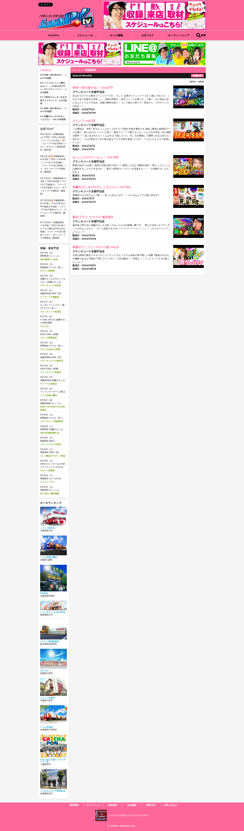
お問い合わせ (170, 805)
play (182, 109)
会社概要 (131, 805)
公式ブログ (147, 35)
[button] (161, 62)
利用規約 (112, 805)
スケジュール (85, 35)
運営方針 (150, 805)
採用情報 (74, 805)
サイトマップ (93, 805)
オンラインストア (178, 35)
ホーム (77, 70)
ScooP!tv (54, 35)
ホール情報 (116, 35)
